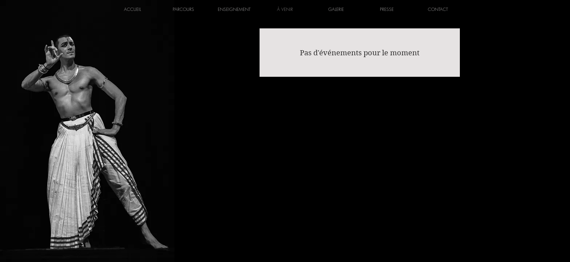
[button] (183, 9)
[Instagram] (285, 96)
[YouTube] (303, 96)
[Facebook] (266, 96)
